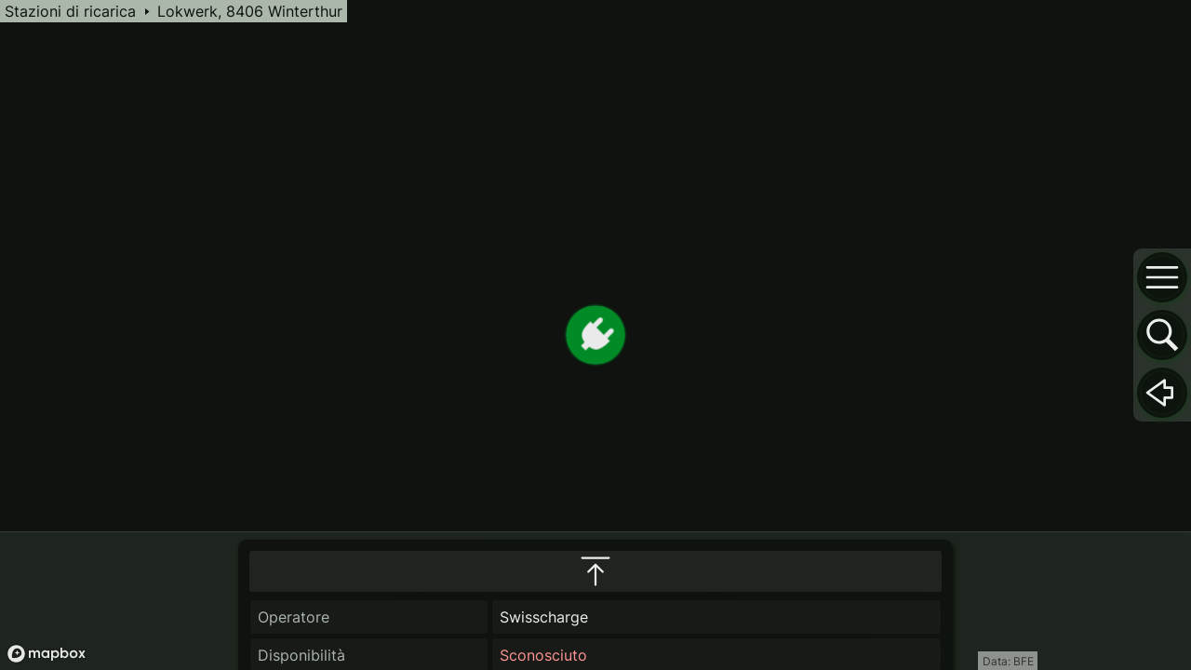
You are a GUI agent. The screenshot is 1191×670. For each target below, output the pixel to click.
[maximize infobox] (595, 469)
